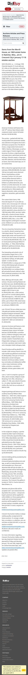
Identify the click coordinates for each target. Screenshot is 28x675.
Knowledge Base (6, 608)
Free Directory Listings (8, 616)
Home (4, 15)
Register (4, 604)
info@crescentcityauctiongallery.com (13, 510)
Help (3, 661)
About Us (4, 600)
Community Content (7, 659)
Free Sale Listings (7, 614)
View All (4, 622)
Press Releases (6, 632)
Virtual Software (6, 618)
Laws (3, 645)
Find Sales (5, 655)
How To (4, 643)
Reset (21, 26)
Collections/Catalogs (7, 634)
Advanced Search (6, 649)
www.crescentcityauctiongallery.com (13, 548)
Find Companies (6, 657)
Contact (4, 602)
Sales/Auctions (6, 628)
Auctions (13, 15)
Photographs (5, 641)
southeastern (9, 565)
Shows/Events (6, 647)
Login (8, 9)
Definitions (5, 637)
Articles (8, 15)
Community (17, 9)
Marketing (5, 620)
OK (23, 670)
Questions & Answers (8, 636)
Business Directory (7, 639)
